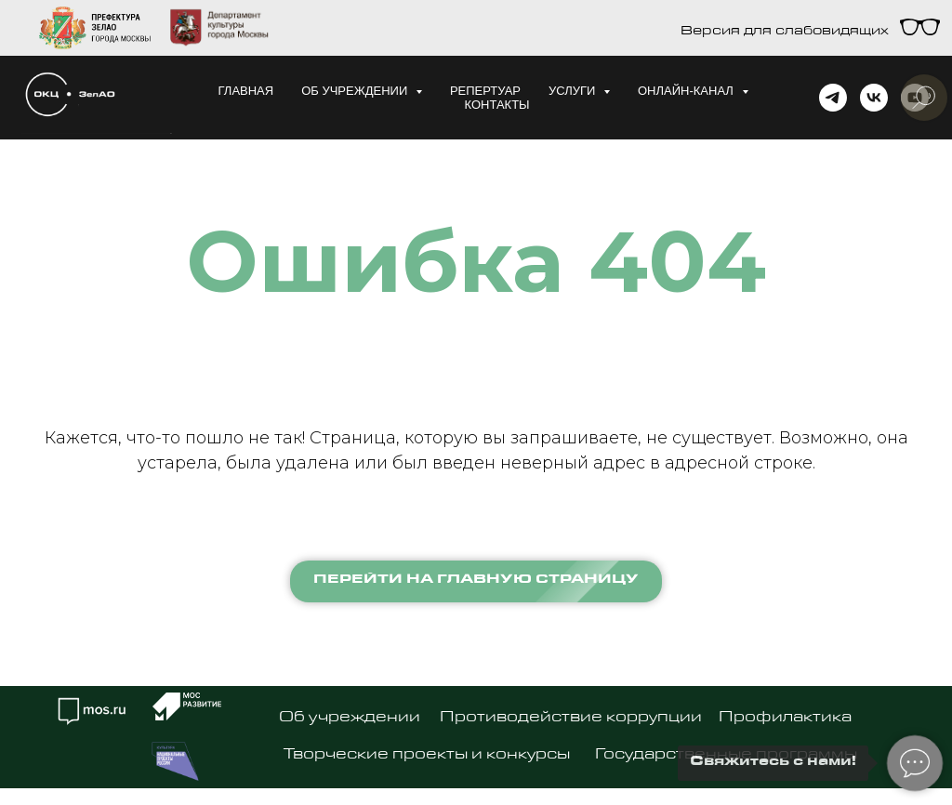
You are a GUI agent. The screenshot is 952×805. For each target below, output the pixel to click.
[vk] (874, 98)
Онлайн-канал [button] (687, 91)
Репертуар (485, 91)
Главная (246, 91)
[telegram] (833, 98)
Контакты (496, 105)
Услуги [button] (574, 91)
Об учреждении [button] (356, 91)
